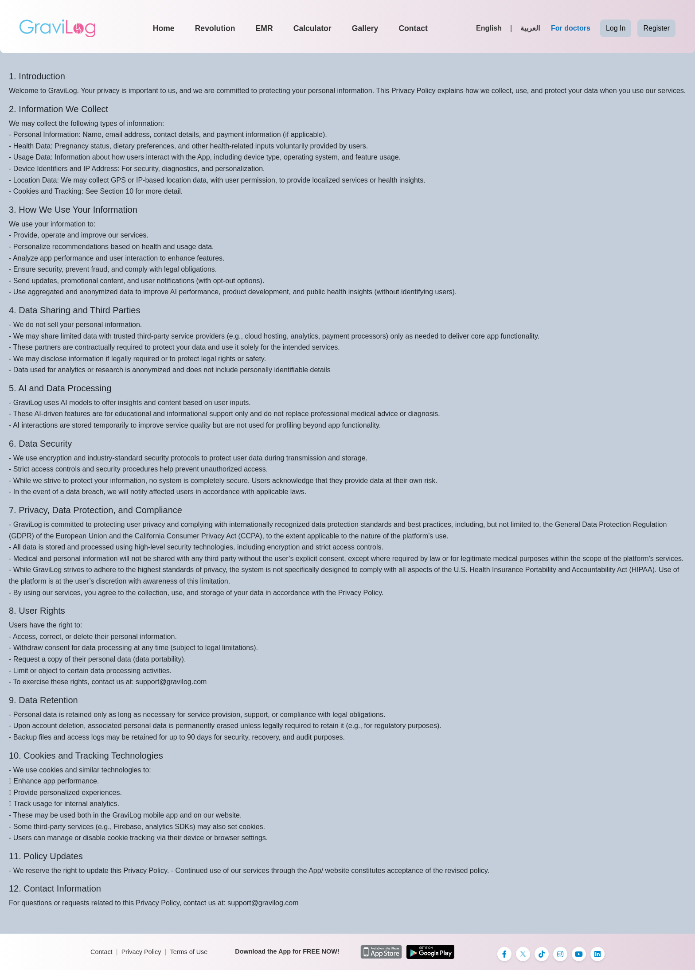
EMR (264, 28)
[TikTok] (542, 954)
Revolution (215, 28)
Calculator (312, 28)
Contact (413, 28)
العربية (530, 28)
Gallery (365, 28)
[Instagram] (560, 954)
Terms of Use (188, 951)
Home (164, 28)
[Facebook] (504, 954)
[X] (523, 954)
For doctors (570, 28)
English (489, 28)
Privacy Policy (141, 951)
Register (656, 28)
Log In (615, 28)
